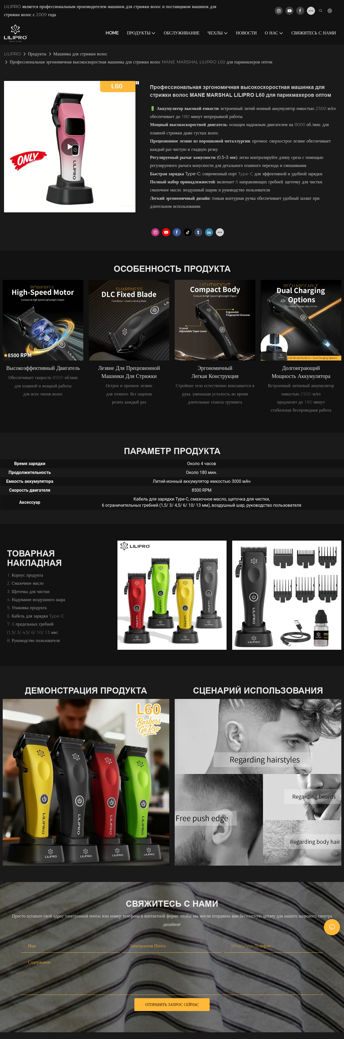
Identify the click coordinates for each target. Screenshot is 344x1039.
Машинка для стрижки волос (80, 53)
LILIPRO (12, 53)
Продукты (37, 53)
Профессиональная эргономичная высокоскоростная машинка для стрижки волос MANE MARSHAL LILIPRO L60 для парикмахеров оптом (141, 62)
